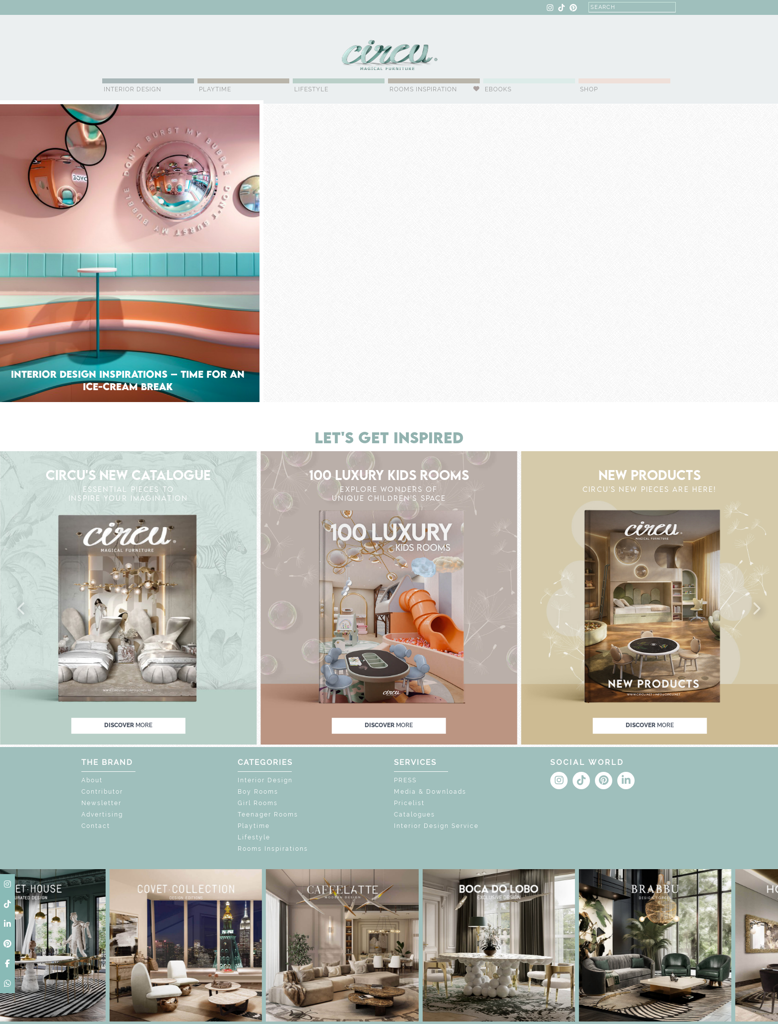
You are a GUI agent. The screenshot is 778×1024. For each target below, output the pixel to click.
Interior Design (132, 89)
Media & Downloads (430, 791)
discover (128, 725)
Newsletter (101, 803)
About (92, 780)
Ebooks (498, 89)
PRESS (405, 780)
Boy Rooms (258, 791)
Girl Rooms (258, 803)
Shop (589, 89)
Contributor (102, 791)
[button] (21, 609)
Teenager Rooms (268, 814)
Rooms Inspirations (273, 848)
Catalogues (414, 814)
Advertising (102, 814)
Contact (95, 825)
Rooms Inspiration (423, 89)
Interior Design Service (436, 825)
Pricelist (409, 803)
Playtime (215, 89)
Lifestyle (311, 89)
